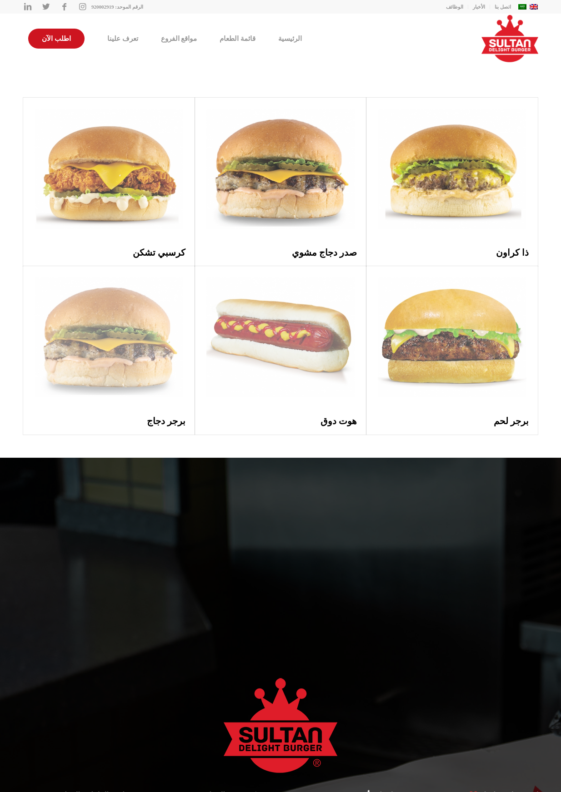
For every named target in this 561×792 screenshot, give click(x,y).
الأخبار (479, 7)
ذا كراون (512, 252)
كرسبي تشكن (159, 252)
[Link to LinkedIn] (28, 7)
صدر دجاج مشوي (324, 252)
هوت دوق (339, 421)
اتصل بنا (503, 7)
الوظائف (454, 7)
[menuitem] (290, 39)
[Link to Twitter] (46, 7)
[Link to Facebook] (64, 7)
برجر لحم (511, 421)
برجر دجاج (166, 421)
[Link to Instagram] (82, 7)
